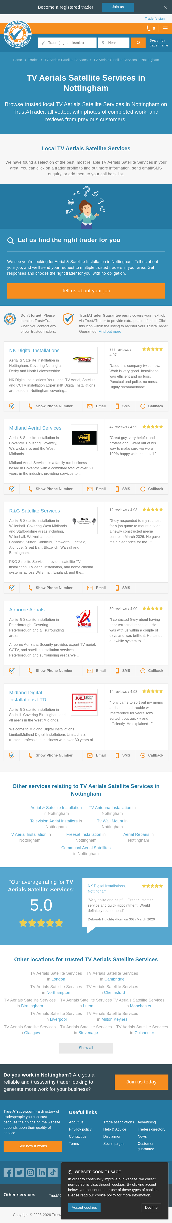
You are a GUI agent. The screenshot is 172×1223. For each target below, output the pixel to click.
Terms (74, 1144)
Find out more (110, 331)
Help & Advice (114, 1129)
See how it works (32, 1146)
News (142, 1136)
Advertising (147, 1122)
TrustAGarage (60, 1196)
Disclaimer (111, 1136)
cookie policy (105, 1195)
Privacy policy (80, 1129)
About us (76, 1122)
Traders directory (152, 1129)
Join (118, 7)
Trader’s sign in (156, 18)
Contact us (77, 1136)
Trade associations (118, 1122)
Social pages (113, 1144)
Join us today (142, 1082)
